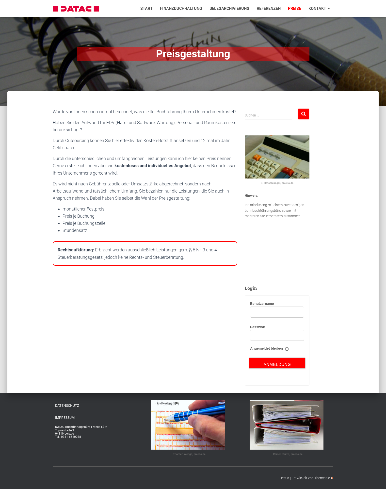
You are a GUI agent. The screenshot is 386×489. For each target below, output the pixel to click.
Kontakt (319, 8)
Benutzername (262, 304)
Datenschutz (67, 406)
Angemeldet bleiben (266, 348)
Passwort (257, 327)
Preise (294, 8)
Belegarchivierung (229, 8)
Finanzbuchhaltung (181, 8)
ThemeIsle (323, 478)
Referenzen (269, 8)
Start (146, 8)
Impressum (65, 418)
